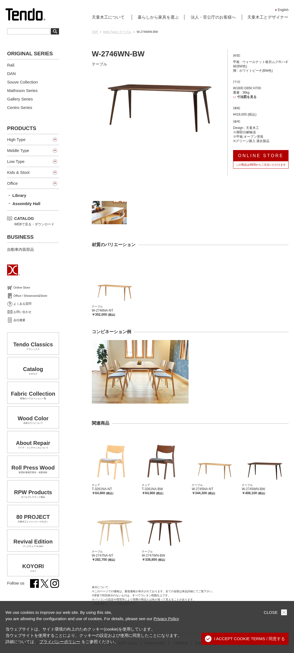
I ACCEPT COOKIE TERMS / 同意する (245, 638)
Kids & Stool (18, 172)
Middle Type (18, 150)
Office (12, 183)
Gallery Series (20, 99)
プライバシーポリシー (59, 641)
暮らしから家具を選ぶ (158, 17)
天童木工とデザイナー (267, 17)
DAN (11, 73)
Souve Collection (22, 82)
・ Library (16, 195)
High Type (16, 139)
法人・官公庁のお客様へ (213, 17)
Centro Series (19, 107)
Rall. (11, 65)
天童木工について (108, 17)
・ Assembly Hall (23, 203)
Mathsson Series (22, 90)
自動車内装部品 (20, 249)
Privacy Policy (166, 618)
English (283, 10)
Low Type (16, 161)
